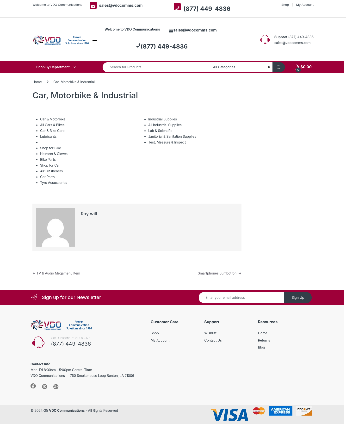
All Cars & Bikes (52, 125)
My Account (305, 4)
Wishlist (210, 333)
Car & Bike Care (52, 131)
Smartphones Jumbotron (219, 273)
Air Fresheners (51, 171)
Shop (285, 4)
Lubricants (48, 136)
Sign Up (298, 297)
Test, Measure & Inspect (167, 142)
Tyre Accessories (53, 183)
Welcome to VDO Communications (57, 4)
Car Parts (47, 177)
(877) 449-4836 (202, 7)
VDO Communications (67, 410)
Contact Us (213, 340)
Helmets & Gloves (54, 154)
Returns (264, 340)
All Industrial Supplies (165, 125)
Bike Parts (48, 159)
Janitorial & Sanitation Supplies (172, 136)
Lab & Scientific (160, 131)
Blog (261, 347)
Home (37, 82)
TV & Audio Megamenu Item (56, 273)
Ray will (89, 214)
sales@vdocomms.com (116, 5)
